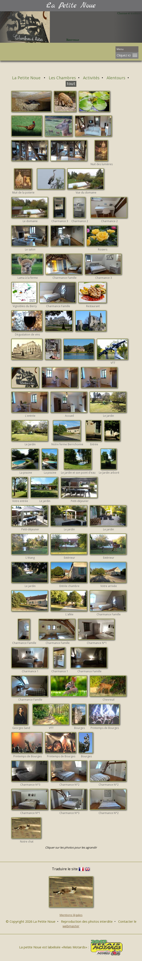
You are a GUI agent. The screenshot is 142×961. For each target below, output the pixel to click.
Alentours (116, 77)
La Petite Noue (27, 77)
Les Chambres (62, 77)
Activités (91, 77)
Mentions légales (71, 915)
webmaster (71, 926)
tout (71, 83)
